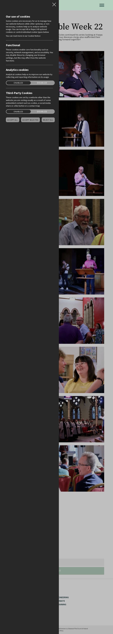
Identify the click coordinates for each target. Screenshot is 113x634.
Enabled (18, 82)
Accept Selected (30, 120)
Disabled (42, 82)
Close (54, 3)
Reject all (48, 120)
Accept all (12, 120)
